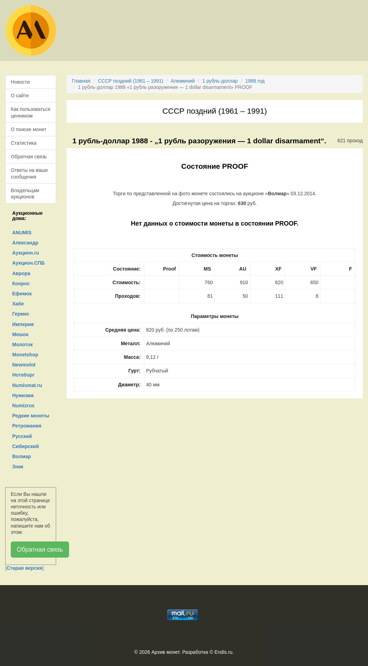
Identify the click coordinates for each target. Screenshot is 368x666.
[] (24, 568)
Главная (81, 81)
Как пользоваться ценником (31, 112)
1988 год (254, 81)
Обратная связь (29, 156)
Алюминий (183, 81)
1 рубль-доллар (220, 81)
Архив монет (165, 652)
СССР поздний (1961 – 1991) (130, 81)
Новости (20, 82)
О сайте (20, 95)
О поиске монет (28, 129)
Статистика (24, 143)
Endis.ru (223, 652)
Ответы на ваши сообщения (29, 173)
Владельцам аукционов (25, 193)
